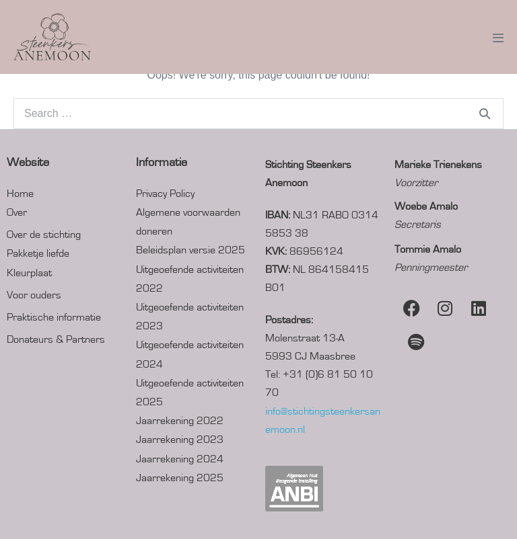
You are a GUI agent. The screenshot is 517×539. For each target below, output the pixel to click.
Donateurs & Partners (56, 339)
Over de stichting (44, 234)
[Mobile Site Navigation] (498, 37)
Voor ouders (34, 295)
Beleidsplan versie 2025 (190, 250)
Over (17, 212)
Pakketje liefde (38, 253)
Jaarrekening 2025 (179, 477)
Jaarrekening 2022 (179, 420)
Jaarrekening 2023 (179, 439)
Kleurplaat (29, 272)
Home (20, 193)
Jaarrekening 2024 (179, 459)
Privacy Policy (165, 193)
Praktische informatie (54, 317)
